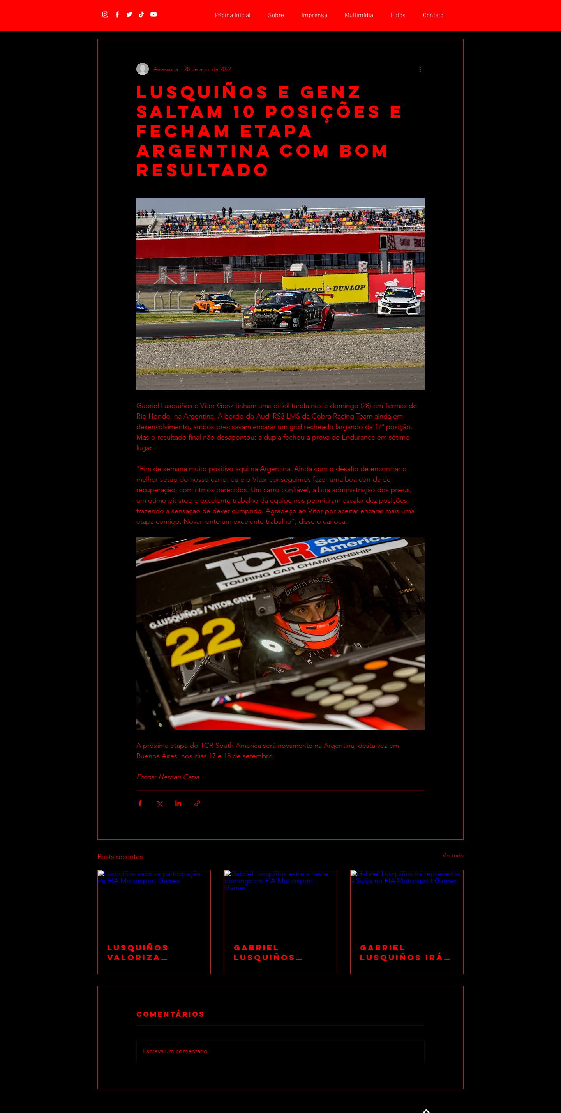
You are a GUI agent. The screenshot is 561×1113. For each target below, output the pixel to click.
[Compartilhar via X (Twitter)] (159, 803)
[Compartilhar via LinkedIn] (178, 803)
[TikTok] (141, 14)
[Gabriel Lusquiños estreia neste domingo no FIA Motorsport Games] (280, 901)
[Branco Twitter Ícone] (129, 14)
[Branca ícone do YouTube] (153, 14)
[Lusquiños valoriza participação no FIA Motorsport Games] (154, 901)
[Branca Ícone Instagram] (105, 14)
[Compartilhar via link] (197, 803)
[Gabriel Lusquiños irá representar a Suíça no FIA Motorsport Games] (407, 901)
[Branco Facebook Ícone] (117, 14)
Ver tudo (453, 855)
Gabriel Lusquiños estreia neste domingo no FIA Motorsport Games (279, 952)
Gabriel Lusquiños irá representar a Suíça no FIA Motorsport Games (402, 952)
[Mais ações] (420, 69)
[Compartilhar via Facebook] (140, 803)
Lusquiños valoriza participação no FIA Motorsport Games (146, 952)
